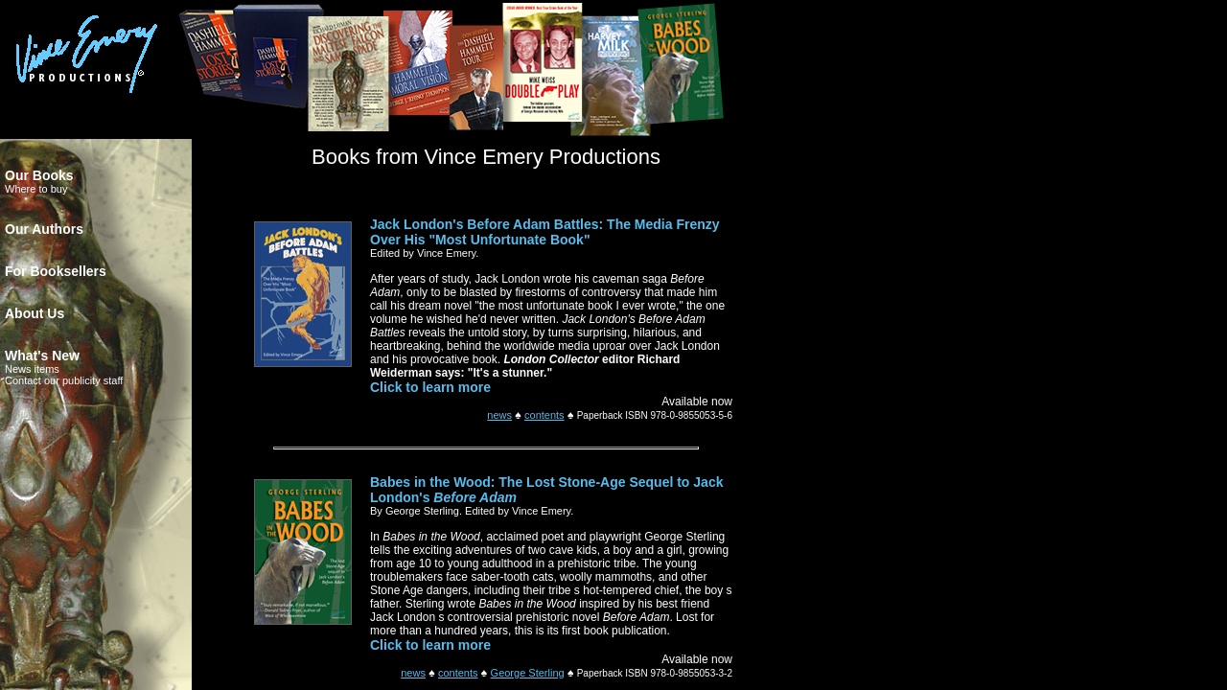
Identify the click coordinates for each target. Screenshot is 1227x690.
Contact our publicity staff (64, 380)
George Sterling (528, 672)
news (499, 415)
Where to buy (36, 189)
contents (544, 415)
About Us (34, 313)
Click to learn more (430, 387)
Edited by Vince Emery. (424, 253)
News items (32, 369)
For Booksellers (55, 271)
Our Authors (44, 229)
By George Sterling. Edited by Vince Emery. (471, 511)
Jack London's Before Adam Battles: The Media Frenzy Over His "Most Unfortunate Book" (545, 232)
